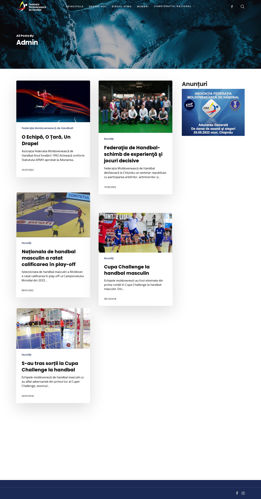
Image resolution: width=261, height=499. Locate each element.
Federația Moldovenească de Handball (47, 128)
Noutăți (108, 139)
